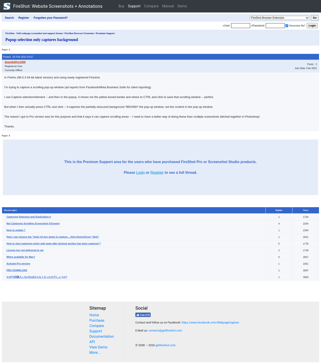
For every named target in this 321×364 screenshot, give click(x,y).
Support (134, 6)
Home (94, 315)
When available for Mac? (20, 257)
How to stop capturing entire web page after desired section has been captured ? (53, 243)
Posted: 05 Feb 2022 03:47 (18, 56)
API (92, 342)
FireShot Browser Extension (79, 33)
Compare (151, 6)
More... (95, 352)
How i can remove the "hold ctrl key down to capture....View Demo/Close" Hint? (52, 236)
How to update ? (16, 230)
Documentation (101, 336)
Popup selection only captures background (41, 39)
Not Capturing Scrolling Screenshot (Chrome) (33, 223)
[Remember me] (286, 25)
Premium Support (105, 33)
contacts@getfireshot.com (165, 330)
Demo (182, 6)
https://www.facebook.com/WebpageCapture (210, 322)
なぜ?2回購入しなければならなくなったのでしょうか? (36, 277)
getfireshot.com (166, 345)
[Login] (240, 25)
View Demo (98, 347)
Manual (168, 6)
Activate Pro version (18, 263)
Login (140, 172)
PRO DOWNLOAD (16, 270)
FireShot (53, 6)
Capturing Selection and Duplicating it (28, 216)
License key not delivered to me (24, 250)
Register (157, 172)
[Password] (275, 25)
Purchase (96, 320)
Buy (121, 6)
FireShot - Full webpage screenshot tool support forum (34, 33)
